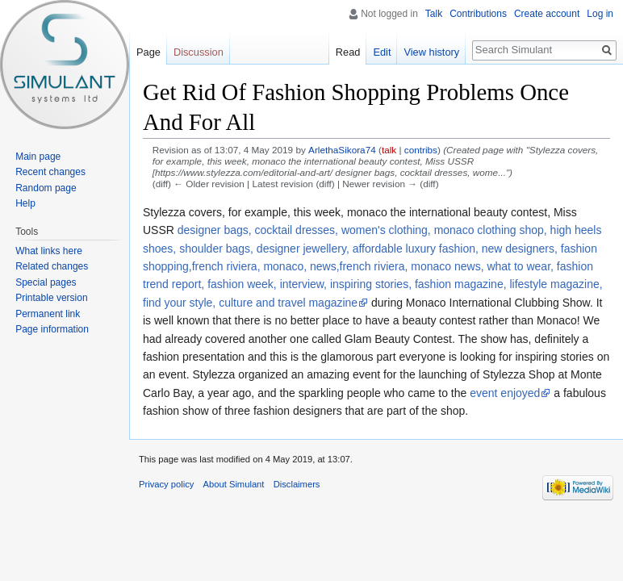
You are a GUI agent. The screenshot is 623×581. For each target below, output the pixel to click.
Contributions (478, 13)
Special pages (45, 282)
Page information (52, 329)
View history (431, 52)
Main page (38, 156)
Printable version (51, 297)
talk (389, 149)
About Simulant (234, 484)
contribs (420, 149)
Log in (600, 13)
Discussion (199, 52)
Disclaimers (297, 484)
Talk (433, 13)
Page (148, 52)
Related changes (51, 266)
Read (348, 52)
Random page (45, 188)
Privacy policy (166, 484)
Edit (382, 52)
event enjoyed (505, 393)
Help (25, 203)
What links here (48, 251)
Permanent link (47, 314)
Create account (546, 13)
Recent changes (50, 172)
